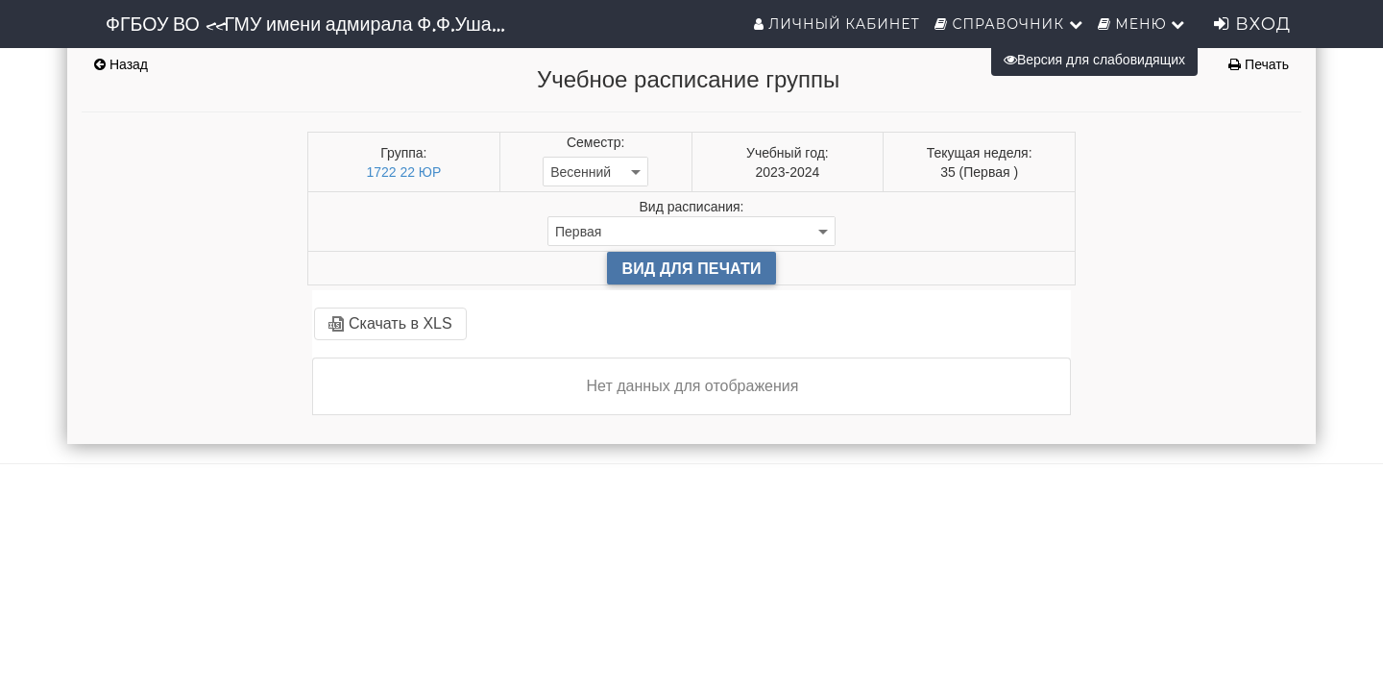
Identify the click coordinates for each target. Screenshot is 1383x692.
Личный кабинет (837, 24)
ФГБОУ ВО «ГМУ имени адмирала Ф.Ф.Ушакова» (314, 24)
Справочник (1008, 24)
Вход (1252, 24)
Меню (1142, 24)
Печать (1258, 64)
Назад (121, 64)
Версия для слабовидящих (1094, 59)
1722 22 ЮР (403, 172)
